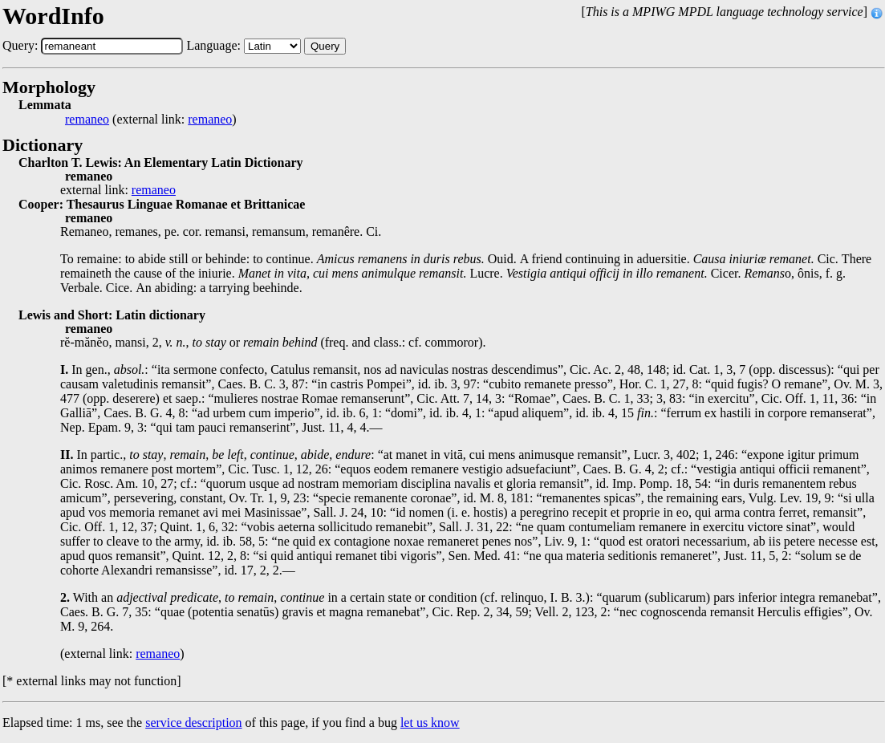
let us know (430, 722)
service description (193, 722)
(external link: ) (151, 119)
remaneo (87, 119)
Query (325, 46)
